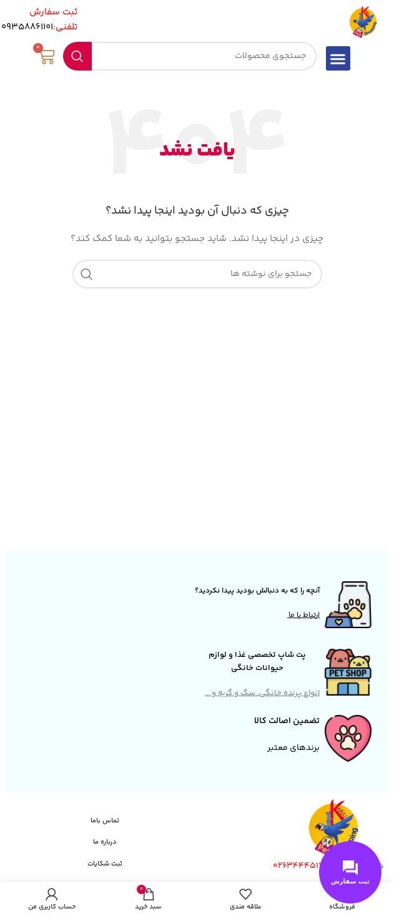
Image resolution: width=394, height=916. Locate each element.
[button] (338, 58)
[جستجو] (190, 56)
